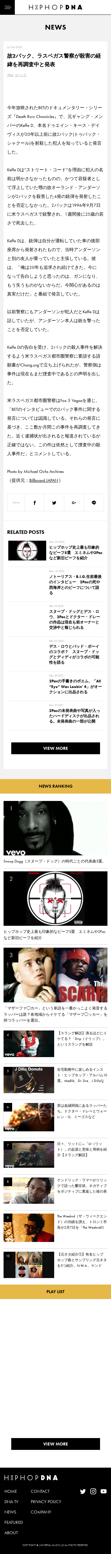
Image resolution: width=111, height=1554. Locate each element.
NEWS (10, 1512)
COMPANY (41, 1512)
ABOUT (11, 1533)
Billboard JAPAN (43, 480)
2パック (21, 75)
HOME (10, 1491)
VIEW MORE (55, 748)
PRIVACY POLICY (46, 1502)
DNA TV (11, 1502)
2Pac (10, 75)
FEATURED (13, 1522)
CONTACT (40, 1491)
